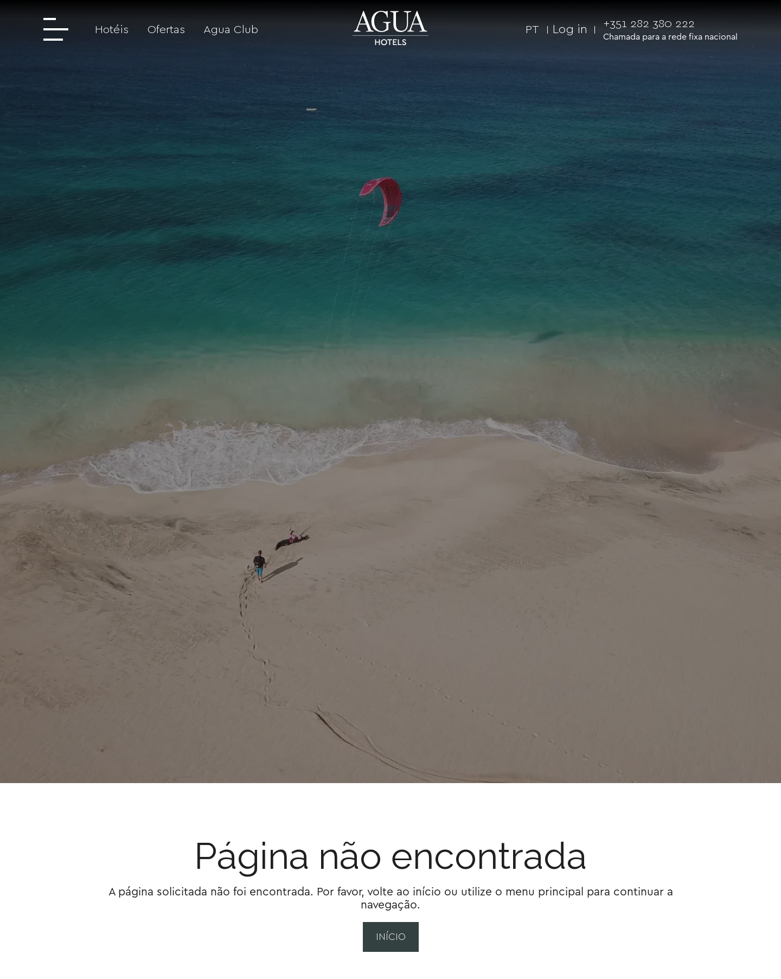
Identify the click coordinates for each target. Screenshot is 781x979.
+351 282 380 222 (649, 23)
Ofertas (166, 29)
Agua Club (230, 29)
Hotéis (112, 29)
